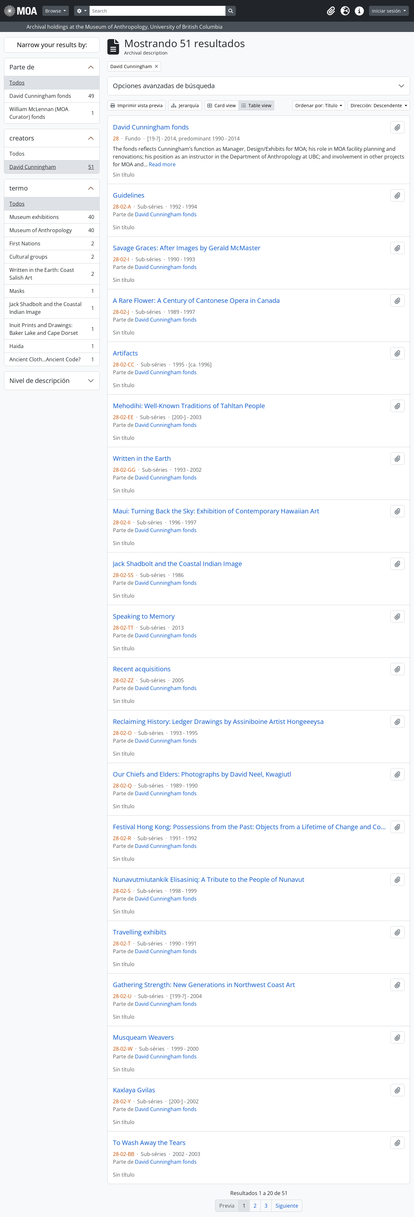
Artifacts (125, 353)
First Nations (51, 245)
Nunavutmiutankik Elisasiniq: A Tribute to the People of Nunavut (208, 879)
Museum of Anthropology (51, 231)
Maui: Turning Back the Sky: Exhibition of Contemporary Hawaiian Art (216, 511)
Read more (162, 164)
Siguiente (287, 1205)
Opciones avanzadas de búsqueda (164, 85)
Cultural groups (51, 258)
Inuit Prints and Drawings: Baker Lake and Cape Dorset (51, 329)
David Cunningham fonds (51, 97)
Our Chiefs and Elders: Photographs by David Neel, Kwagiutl (202, 774)
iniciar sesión (387, 11)
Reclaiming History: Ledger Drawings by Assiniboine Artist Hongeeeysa (218, 722)
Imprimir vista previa (136, 105)
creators (21, 138)
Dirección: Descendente (377, 105)
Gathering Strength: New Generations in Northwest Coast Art (204, 985)
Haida (51, 347)
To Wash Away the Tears (149, 1143)
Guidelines (129, 195)
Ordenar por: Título (317, 105)
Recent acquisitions (142, 669)
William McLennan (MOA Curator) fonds (51, 113)
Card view (221, 105)
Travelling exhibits (140, 932)
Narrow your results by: (52, 44)
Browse (53, 11)
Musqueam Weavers (143, 1037)
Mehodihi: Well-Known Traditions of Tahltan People (189, 406)
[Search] (157, 11)
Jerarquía (185, 105)
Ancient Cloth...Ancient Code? (51, 361)
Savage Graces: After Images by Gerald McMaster (186, 248)
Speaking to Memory (144, 616)
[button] (331, 11)
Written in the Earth (142, 458)
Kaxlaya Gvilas (134, 1090)
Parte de (21, 67)
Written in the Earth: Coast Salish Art (51, 273)
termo (18, 188)
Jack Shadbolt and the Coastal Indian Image (51, 308)
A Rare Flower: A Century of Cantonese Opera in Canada (196, 300)
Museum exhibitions (51, 218)
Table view (256, 105)
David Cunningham (51, 168)
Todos (17, 82)
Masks (51, 292)
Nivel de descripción (39, 380)
